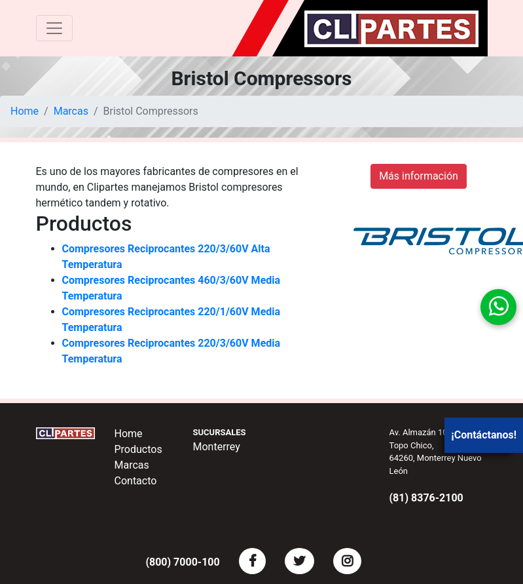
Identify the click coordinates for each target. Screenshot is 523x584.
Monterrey (216, 446)
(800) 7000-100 (182, 562)
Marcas (71, 111)
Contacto (136, 481)
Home (24, 111)
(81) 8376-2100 (426, 498)
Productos (138, 449)
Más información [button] (418, 176)
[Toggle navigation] (54, 28)
